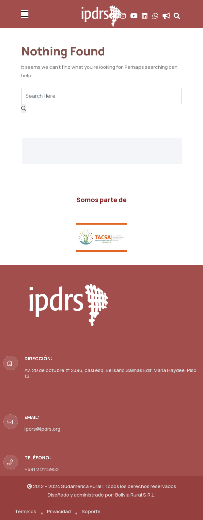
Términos (25, 511)
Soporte (91, 511)
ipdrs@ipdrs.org (42, 428)
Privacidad (59, 511)
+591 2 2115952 (41, 469)
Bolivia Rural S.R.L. (135, 494)
